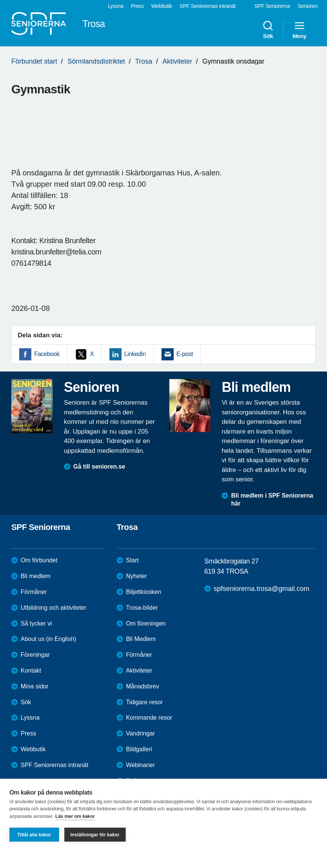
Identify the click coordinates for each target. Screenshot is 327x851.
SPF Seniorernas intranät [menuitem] (207, 6)
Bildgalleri (139, 749)
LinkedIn (135, 354)
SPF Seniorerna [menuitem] (272, 6)
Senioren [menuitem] (308, 6)
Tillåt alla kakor (34, 834)
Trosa (143, 61)
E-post (184, 354)
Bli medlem (35, 576)
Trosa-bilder (142, 607)
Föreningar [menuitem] (35, 655)
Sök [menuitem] (268, 29)
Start (132, 560)
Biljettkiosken (143, 592)
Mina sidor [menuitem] (35, 686)
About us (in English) (48, 639)
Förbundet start (34, 61)
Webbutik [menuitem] (161, 6)
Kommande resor (149, 717)
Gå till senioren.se (99, 466)
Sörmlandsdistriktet (96, 61)
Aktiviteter (177, 61)
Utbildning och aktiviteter (53, 607)
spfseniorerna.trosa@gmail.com (261, 588)
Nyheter (136, 576)
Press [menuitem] (137, 6)
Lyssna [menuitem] (115, 6)
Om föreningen (146, 623)
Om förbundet (39, 560)
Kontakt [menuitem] (31, 670)
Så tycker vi (36, 623)
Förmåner (34, 592)
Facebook (46, 354)
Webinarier (140, 765)
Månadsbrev (142, 686)
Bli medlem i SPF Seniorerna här (272, 499)
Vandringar (140, 733)
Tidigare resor (144, 702)
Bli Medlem (141, 639)
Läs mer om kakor (75, 816)
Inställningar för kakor (95, 834)
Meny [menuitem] (299, 29)
